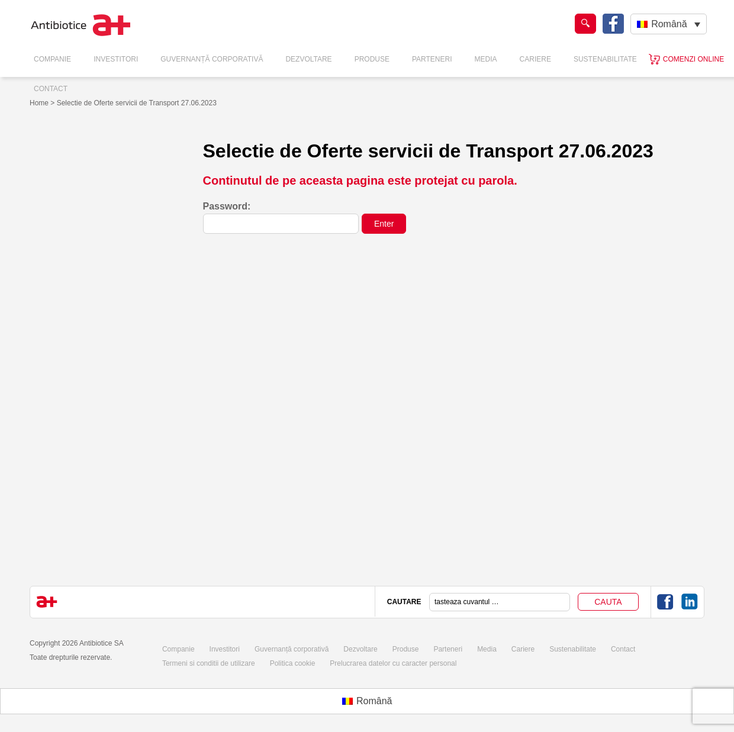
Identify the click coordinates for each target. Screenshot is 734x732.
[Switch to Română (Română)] (367, 701)
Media (486, 59)
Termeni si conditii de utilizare (208, 663)
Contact (50, 89)
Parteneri (432, 59)
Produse (372, 59)
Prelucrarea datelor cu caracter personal (393, 663)
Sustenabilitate (605, 59)
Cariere (535, 59)
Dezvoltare (308, 59)
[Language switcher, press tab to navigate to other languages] (668, 24)
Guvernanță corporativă (292, 649)
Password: (281, 217)
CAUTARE (404, 602)
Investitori (116, 59)
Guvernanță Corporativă (211, 59)
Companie (52, 59)
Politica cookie (293, 663)
